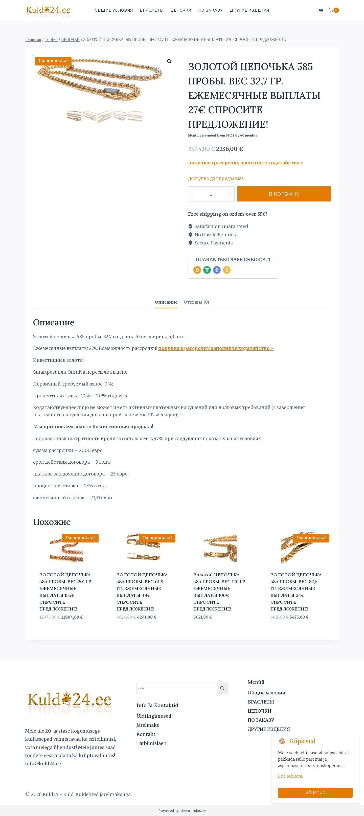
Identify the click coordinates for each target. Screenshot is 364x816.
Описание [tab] (166, 302)
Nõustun (315, 792)
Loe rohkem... (291, 776)
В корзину (279, 193)
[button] (169, 61)
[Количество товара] (205, 194)
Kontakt (145, 734)
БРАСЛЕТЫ (152, 10)
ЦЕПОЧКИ (180, 10)
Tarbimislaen (151, 743)
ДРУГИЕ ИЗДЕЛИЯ (249, 10)
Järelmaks (147, 725)
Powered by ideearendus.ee (182, 810)
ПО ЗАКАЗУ (210, 10)
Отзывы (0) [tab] (196, 302)
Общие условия (114, 10)
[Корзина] (334, 10)
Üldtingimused (153, 716)
